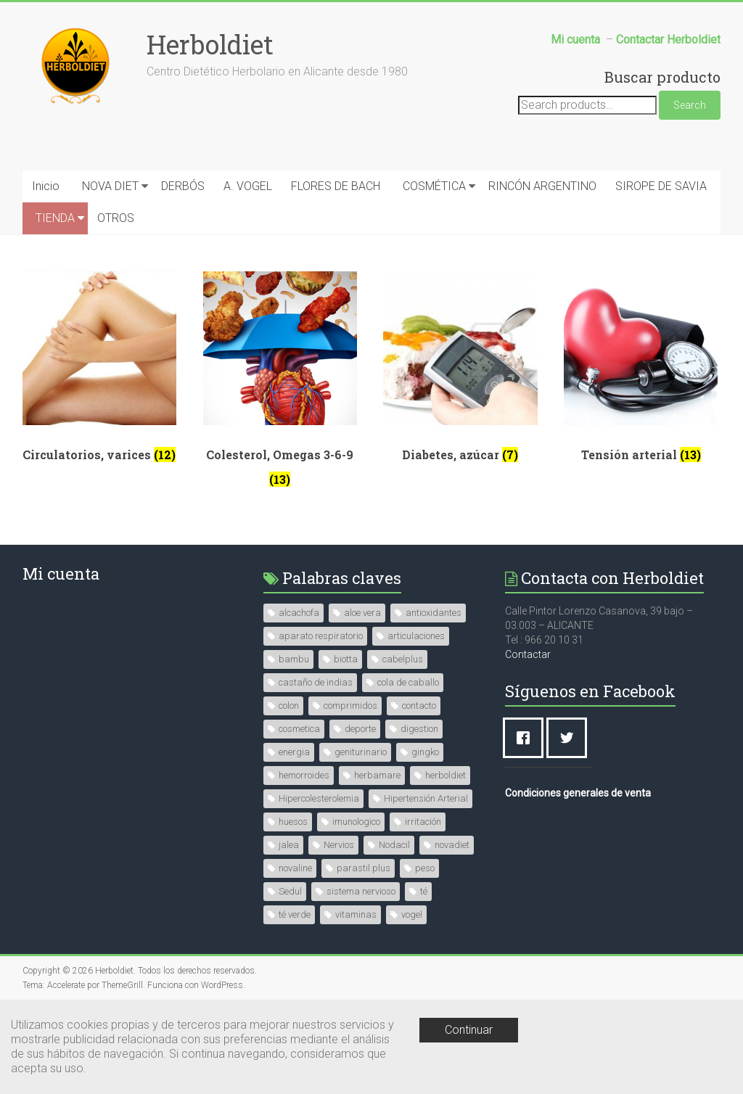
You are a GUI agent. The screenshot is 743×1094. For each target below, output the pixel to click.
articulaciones (416, 635)
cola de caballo (408, 682)
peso (425, 868)
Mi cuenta (60, 573)
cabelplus (402, 659)
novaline (295, 868)
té (423, 891)
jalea (289, 844)
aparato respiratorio (321, 635)
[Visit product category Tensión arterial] (641, 372)
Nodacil (394, 844)
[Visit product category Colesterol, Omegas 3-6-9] (280, 384)
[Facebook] (527, 738)
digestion (419, 728)
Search (689, 105)
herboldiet (445, 775)
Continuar (469, 1030)
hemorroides (304, 775)
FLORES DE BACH (335, 186)
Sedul (290, 891)
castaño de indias (316, 682)
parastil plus (363, 868)
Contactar (528, 654)
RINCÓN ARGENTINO (542, 186)
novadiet (452, 844)
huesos (293, 821)
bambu (294, 659)
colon (289, 705)
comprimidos (350, 705)
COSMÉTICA (434, 186)
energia (294, 752)
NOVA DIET (110, 186)
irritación (423, 821)
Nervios (339, 844)
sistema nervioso (361, 891)
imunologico (356, 821)
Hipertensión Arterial (426, 798)
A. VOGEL (247, 186)
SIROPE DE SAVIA (661, 186)
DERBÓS (183, 186)
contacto (419, 705)
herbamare (377, 775)
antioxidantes (433, 612)
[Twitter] (570, 738)
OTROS (115, 218)
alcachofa (299, 612)
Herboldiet (210, 44)
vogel (411, 914)
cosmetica (299, 728)
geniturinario (360, 752)
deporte (360, 728)
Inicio (45, 186)
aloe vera (362, 612)
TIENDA (55, 218)
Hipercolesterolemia (319, 798)
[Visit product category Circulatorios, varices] (99, 372)
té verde (295, 914)
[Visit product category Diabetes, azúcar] (460, 372)
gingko (425, 752)
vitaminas (356, 914)
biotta (346, 659)
